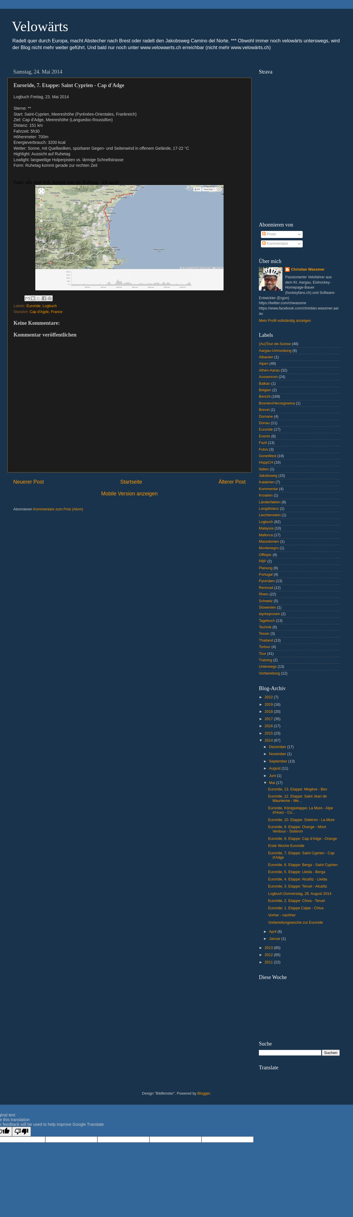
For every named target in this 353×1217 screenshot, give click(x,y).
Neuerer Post (28, 482)
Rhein (264, 594)
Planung (265, 568)
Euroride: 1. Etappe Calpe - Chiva (295, 908)
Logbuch (50, 306)
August (275, 768)
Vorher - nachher (282, 915)
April (273, 932)
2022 (269, 697)
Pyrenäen (267, 581)
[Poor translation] (21, 1131)
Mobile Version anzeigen (129, 494)
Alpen (263, 364)
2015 (269, 733)
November (278, 754)
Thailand (266, 640)
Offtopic (265, 555)
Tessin (264, 634)
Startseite (131, 482)
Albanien (266, 357)
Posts (269, 234)
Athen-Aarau (269, 370)
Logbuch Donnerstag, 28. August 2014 (299, 894)
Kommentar (268, 489)
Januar (275, 939)
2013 (269, 948)
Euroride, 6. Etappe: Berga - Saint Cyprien (302, 865)
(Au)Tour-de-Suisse (275, 344)
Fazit (263, 443)
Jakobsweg (268, 476)
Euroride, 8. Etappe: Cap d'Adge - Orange (302, 839)
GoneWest (267, 456)
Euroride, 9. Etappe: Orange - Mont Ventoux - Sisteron (297, 829)
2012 (269, 955)
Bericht (264, 396)
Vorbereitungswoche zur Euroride (295, 922)
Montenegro (269, 548)
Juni (273, 776)
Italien (264, 469)
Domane (266, 416)
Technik (265, 627)
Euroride (33, 306)
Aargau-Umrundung (275, 351)
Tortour (264, 647)
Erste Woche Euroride (286, 846)
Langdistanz (269, 509)
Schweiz (266, 601)
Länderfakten (270, 502)
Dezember (278, 747)
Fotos (263, 449)
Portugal (266, 574)
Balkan (264, 384)
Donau (264, 423)
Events (264, 436)
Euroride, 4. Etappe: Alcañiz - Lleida (297, 879)
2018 (269, 712)
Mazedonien (269, 542)
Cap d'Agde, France (46, 312)
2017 (269, 719)
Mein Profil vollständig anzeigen (285, 321)
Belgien (265, 390)
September (278, 761)
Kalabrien (266, 482)
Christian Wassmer (307, 269)
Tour (262, 654)
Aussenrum (268, 377)
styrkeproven (269, 614)
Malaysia (266, 528)
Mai (272, 783)
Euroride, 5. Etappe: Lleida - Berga (296, 872)
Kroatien (266, 495)
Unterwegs (268, 667)
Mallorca (266, 535)
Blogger (203, 1093)
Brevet (264, 410)
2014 (269, 740)
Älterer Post (232, 482)
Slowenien (267, 607)
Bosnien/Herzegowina (277, 403)
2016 (269, 726)
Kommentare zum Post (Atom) (58, 509)
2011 (269, 962)
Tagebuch (267, 621)
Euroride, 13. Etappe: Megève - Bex (297, 789)
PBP (262, 561)
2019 (269, 704)
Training (265, 660)
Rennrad (266, 588)
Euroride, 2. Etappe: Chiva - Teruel (296, 901)
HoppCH (266, 462)
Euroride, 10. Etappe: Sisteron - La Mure (301, 820)
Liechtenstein (270, 515)
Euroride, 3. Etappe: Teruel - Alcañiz (297, 886)
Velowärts (40, 26)
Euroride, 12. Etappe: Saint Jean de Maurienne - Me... (297, 798)
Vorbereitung (269, 673)
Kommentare (275, 244)
